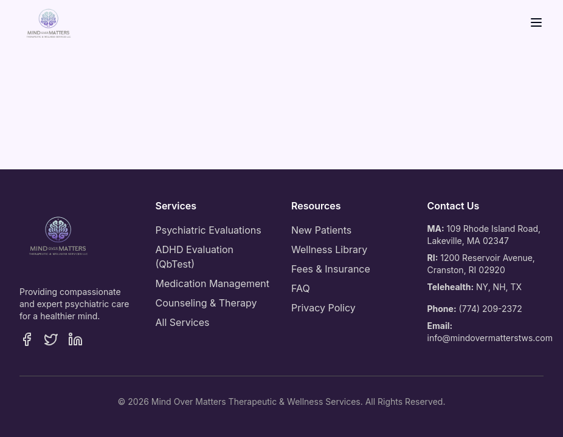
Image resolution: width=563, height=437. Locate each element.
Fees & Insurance (330, 269)
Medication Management (212, 283)
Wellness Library (329, 249)
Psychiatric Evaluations (208, 230)
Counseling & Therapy (206, 303)
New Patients (321, 230)
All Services (183, 322)
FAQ (300, 288)
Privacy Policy (323, 308)
